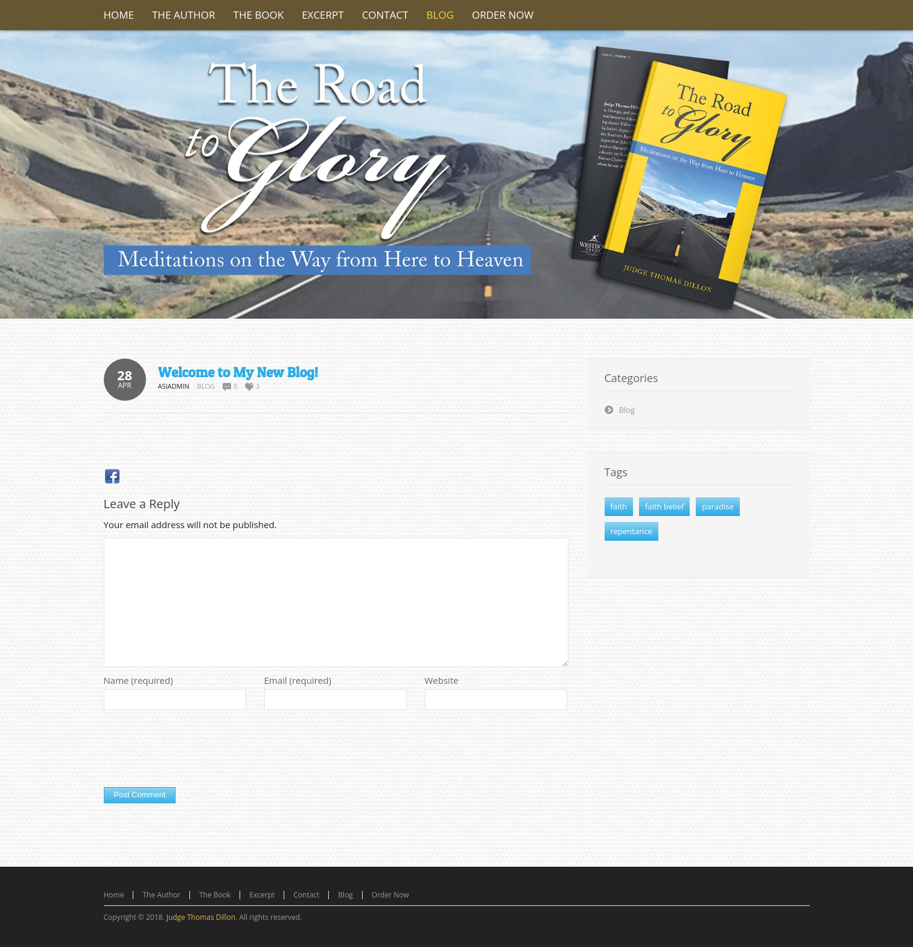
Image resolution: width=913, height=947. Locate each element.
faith (619, 506)
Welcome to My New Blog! (238, 372)
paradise (717, 506)
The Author (161, 895)
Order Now (390, 895)
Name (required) (138, 680)
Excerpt (262, 895)
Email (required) (297, 680)
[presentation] (195, 751)
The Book (215, 895)
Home (114, 895)
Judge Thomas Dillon (201, 917)
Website (442, 680)
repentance (631, 531)
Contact (306, 895)
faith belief (664, 506)
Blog (206, 386)
